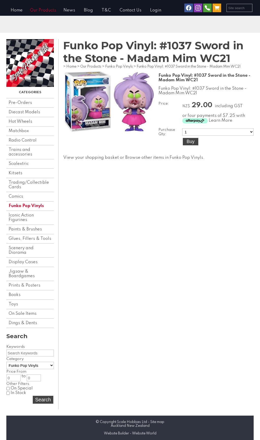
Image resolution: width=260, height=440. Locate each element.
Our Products (43, 10)
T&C (106, 10)
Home (17, 10)
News (69, 10)
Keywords (15, 347)
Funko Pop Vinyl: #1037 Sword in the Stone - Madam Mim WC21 (189, 66)
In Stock (16, 393)
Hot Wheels (20, 121)
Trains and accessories (20, 152)
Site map (157, 422)
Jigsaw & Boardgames (22, 273)
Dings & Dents (23, 323)
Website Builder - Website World (130, 433)
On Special (19, 388)
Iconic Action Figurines (21, 217)
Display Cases (23, 262)
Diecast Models (24, 112)
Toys (13, 304)
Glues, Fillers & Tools (30, 239)
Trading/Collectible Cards (29, 184)
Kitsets (15, 173)
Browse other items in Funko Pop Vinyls (164, 157)
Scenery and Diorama (21, 250)
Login (155, 10)
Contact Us (130, 10)
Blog (88, 10)
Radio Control (23, 140)
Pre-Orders (20, 103)
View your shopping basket (91, 157)
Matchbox (19, 131)
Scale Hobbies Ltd (132, 422)
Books (15, 295)
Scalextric (19, 164)
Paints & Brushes (25, 229)
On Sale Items (23, 313)
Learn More (220, 120)
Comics (16, 196)
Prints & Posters (24, 285)
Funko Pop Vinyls (26, 206)
